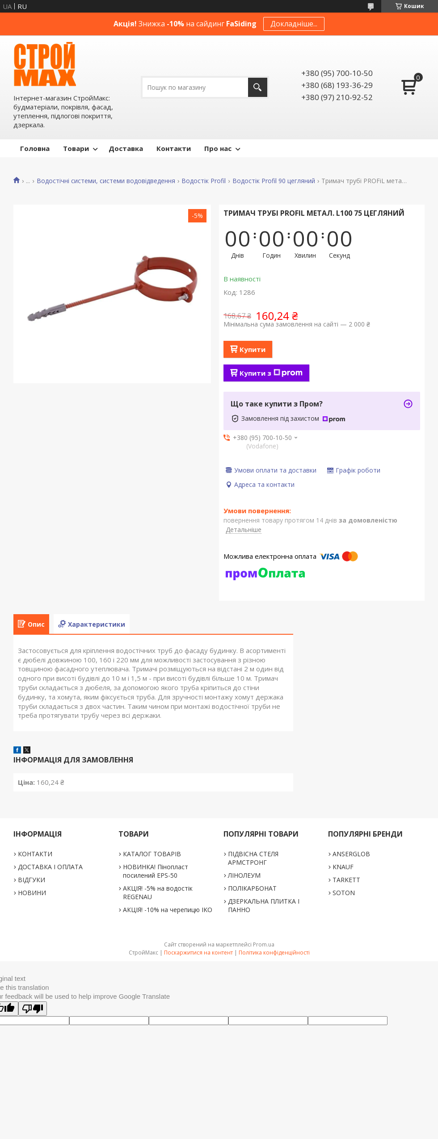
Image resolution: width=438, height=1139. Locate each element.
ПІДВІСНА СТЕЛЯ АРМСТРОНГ (253, 858)
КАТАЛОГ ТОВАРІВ (152, 854)
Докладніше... (293, 24)
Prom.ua (263, 944)
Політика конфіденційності (274, 952)
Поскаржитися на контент (198, 952)
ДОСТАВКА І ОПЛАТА (50, 867)
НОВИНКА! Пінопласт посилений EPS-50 (155, 871)
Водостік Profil (203, 181)
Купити (252, 349)
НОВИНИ (32, 892)
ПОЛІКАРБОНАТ (252, 888)
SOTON (344, 892)
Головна (35, 148)
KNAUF (343, 867)
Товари (76, 148)
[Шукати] (257, 87)
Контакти (173, 148)
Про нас (218, 148)
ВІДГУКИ (31, 879)
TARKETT (346, 879)
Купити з (271, 372)
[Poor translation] (32, 1008)
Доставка (126, 148)
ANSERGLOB (351, 854)
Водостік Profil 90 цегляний (273, 181)
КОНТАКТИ (35, 854)
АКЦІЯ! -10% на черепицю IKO (167, 909)
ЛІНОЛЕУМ (244, 875)
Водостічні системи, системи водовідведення (106, 181)
